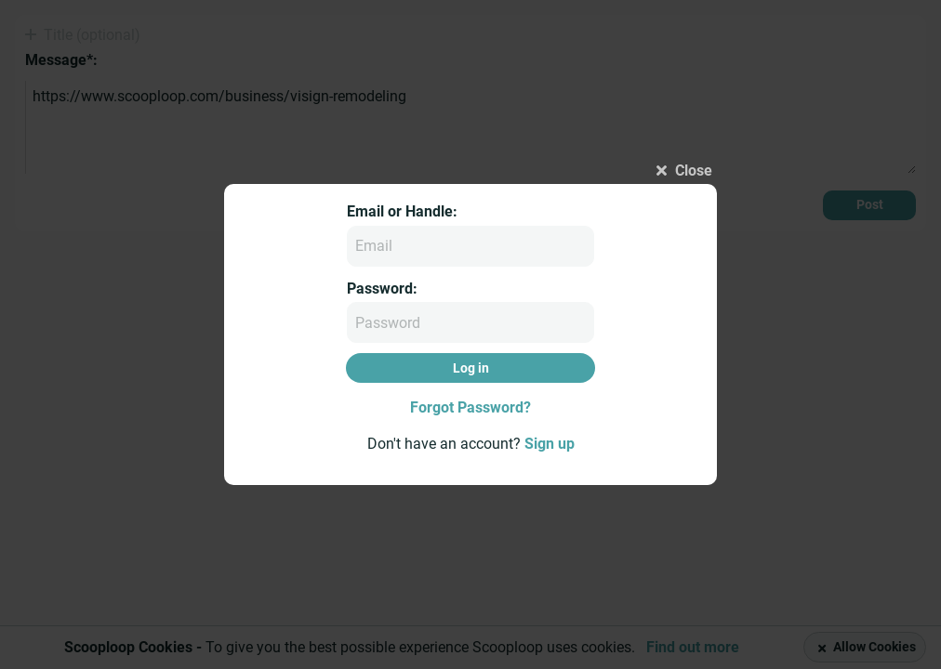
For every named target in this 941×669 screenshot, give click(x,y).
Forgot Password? (470, 407)
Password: (382, 288)
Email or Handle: (402, 211)
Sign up (549, 444)
